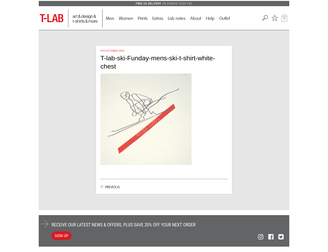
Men (110, 18)
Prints (143, 18)
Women (126, 18)
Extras (157, 18)
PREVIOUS (112, 187)
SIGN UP (61, 235)
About (195, 18)
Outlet (224, 18)
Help (210, 18)
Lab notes (176, 18)
